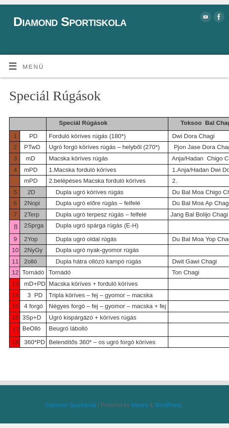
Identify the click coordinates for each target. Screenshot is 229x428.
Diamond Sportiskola (69, 22)
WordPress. (169, 405)
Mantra (139, 405)
